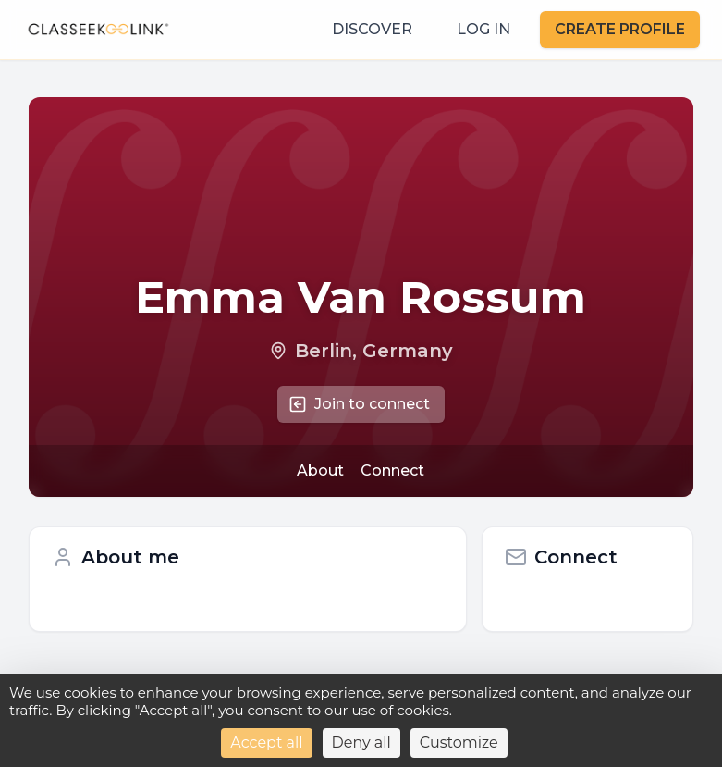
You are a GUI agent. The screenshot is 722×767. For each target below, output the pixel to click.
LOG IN (483, 29)
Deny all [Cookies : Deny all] (361, 742)
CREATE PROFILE (620, 29)
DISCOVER (372, 29)
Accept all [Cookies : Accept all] (266, 742)
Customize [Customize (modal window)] (459, 742)
